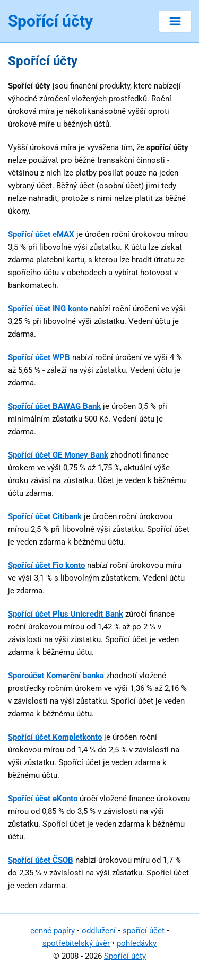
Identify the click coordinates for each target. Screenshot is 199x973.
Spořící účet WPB (39, 357)
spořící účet (144, 930)
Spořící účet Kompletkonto (55, 737)
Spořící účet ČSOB (40, 860)
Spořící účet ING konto (48, 308)
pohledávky (137, 943)
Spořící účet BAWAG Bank (54, 406)
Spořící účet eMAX (41, 234)
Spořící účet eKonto (42, 798)
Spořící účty (125, 956)
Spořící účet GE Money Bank (58, 455)
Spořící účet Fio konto (46, 565)
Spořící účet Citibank (45, 516)
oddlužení (99, 930)
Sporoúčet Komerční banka (56, 675)
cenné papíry (52, 930)
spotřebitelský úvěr (76, 943)
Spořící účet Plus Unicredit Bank (65, 614)
